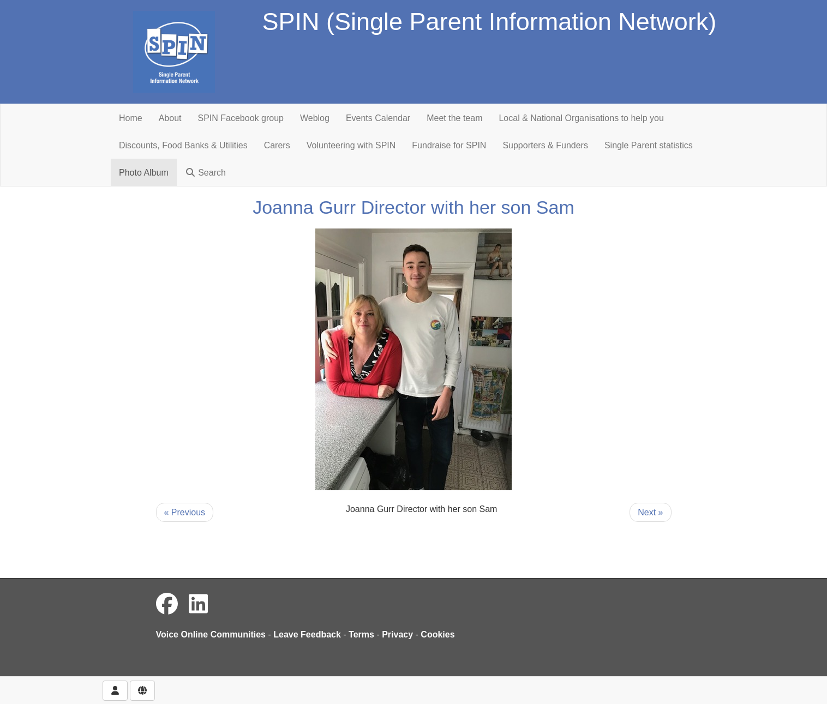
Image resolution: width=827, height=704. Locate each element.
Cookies (437, 634)
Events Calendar (378, 118)
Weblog (314, 118)
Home (130, 118)
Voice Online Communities (211, 634)
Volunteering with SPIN (351, 145)
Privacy (397, 634)
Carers (277, 145)
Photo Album (144, 172)
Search (205, 172)
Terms (361, 634)
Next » (650, 512)
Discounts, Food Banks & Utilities (183, 145)
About (170, 118)
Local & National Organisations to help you (581, 118)
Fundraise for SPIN (449, 145)
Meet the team (454, 118)
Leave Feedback (307, 634)
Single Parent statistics (648, 145)
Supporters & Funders (545, 145)
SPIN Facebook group (241, 118)
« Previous (185, 512)
